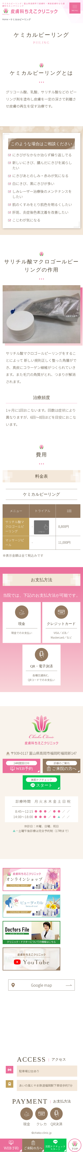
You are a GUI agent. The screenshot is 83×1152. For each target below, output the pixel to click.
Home (5, 19)
